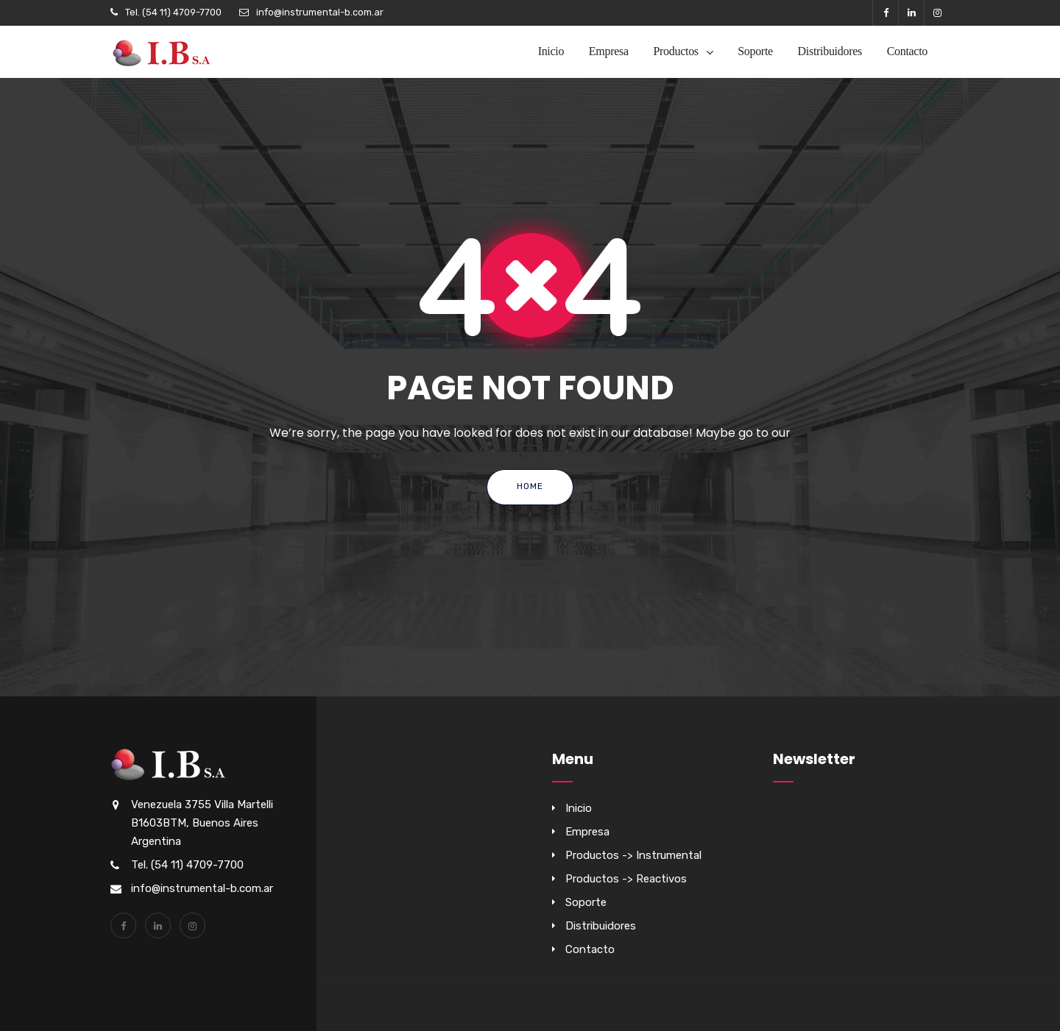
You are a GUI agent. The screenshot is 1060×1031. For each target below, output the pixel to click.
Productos (675, 51)
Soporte (755, 51)
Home (530, 486)
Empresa (609, 51)
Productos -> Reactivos (626, 878)
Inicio (551, 51)
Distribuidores (830, 51)
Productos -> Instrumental (633, 855)
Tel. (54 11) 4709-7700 (173, 12)
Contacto (907, 51)
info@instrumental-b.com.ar (320, 12)
